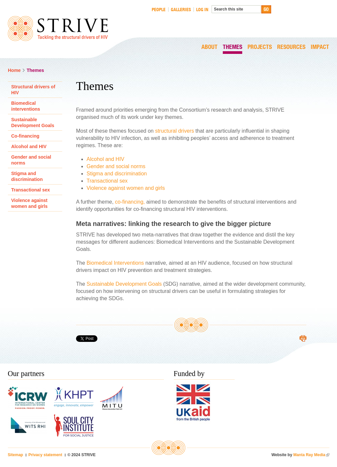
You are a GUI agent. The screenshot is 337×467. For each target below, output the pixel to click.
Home (14, 70)
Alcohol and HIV (105, 159)
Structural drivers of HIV (33, 89)
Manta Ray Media (311, 455)
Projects (259, 47)
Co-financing (25, 136)
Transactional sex (107, 181)
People (159, 9)
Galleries (181, 9)
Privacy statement (45, 455)
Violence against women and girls (126, 188)
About (209, 47)
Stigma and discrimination (117, 173)
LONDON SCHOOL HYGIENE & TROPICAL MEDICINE (302, 17)
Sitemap (15, 455)
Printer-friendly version (302, 338)
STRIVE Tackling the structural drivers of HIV (58, 28)
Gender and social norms (116, 166)
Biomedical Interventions (115, 263)
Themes (232, 47)
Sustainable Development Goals (125, 284)
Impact (320, 47)
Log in (202, 9)
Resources (291, 47)
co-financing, (130, 202)
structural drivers (174, 131)
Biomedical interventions (25, 106)
